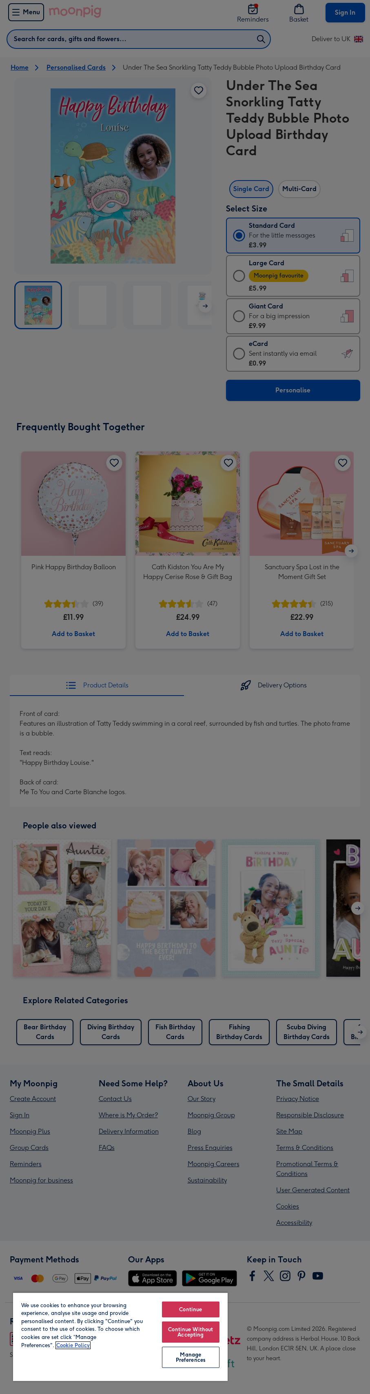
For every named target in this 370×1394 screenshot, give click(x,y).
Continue (190, 1309)
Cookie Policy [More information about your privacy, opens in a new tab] (73, 1345)
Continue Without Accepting (190, 1332)
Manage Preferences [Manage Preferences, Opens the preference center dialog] (191, 1357)
